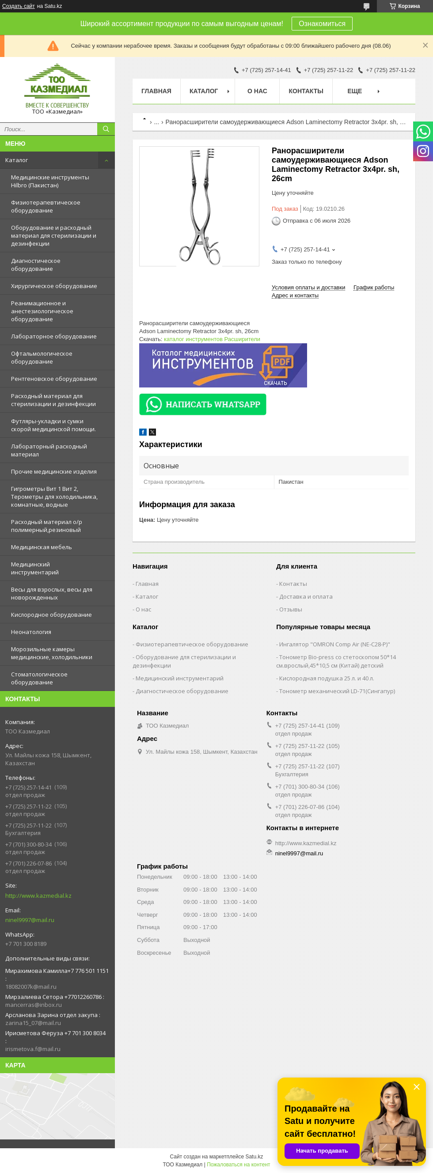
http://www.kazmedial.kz (38, 896)
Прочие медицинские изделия (54, 471)
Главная (156, 91)
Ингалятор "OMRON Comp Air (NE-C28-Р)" (334, 644)
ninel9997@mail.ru (29, 920)
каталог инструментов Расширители (212, 339)
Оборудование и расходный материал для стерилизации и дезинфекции (53, 235)
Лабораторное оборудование (54, 336)
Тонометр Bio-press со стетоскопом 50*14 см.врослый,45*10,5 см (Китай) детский (336, 661)
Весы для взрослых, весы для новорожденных (51, 593)
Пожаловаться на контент (238, 1165)
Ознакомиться (322, 23)
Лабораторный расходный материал (49, 450)
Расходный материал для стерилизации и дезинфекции (53, 400)
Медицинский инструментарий (35, 568)
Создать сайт (18, 6)
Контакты (306, 91)
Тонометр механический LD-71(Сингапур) (337, 691)
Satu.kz (254, 1157)
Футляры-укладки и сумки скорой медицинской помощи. (53, 425)
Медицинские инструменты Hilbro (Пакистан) (50, 181)
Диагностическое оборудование (36, 265)
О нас (257, 91)
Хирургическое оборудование (54, 286)
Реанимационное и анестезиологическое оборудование (42, 311)
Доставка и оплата (306, 596)
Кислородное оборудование (51, 615)
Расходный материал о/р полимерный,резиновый (46, 526)
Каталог (16, 160)
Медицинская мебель (41, 547)
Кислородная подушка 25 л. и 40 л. (326, 678)
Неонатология (31, 632)
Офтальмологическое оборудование (41, 357)
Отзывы (290, 609)
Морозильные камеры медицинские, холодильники (51, 653)
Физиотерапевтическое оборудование (45, 206)
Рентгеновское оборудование (54, 379)
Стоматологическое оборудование (39, 678)
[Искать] (106, 129)
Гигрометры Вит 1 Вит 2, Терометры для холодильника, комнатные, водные (54, 497)
